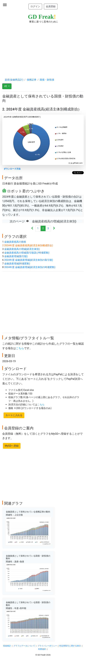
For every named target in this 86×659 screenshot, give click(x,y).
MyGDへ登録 (12, 445)
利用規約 (42, 649)
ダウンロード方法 (12, 169)
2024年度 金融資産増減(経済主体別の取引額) (28, 259)
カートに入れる (13, 415)
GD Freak (42, 16)
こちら (20, 348)
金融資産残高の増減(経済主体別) (22, 249)
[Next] (54, 228)
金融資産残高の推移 (15, 241)
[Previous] (32, 228)
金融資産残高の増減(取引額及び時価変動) (26, 252)
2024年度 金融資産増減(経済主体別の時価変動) (29, 267)
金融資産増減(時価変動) (17, 263)
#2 (6, 86)
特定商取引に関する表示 (70, 646)
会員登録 (51, 6)
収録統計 (7, 646)
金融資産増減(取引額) (16, 256)
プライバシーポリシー (47, 646)
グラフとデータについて (24, 646)
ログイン (35, 6)
